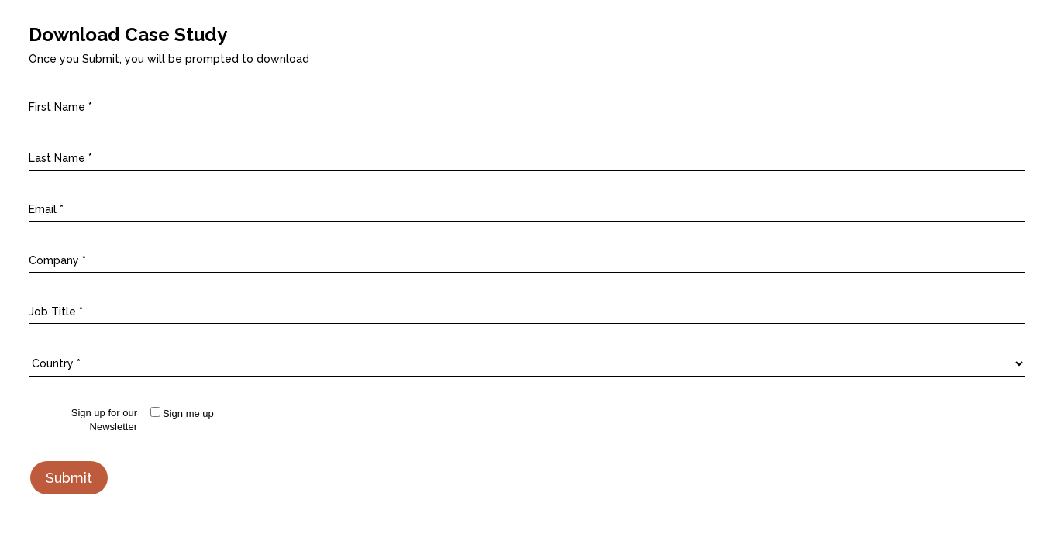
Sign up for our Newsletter (104, 419)
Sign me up (188, 413)
